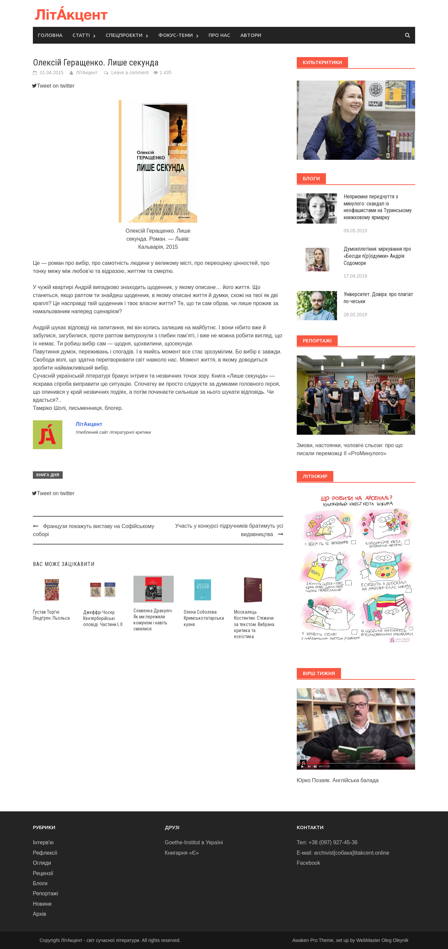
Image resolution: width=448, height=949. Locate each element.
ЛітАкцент (87, 72)
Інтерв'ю (43, 842)
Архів (39, 914)
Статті (81, 35)
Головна (50, 35)
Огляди (42, 863)
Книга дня (47, 475)
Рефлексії (45, 853)
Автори (250, 35)
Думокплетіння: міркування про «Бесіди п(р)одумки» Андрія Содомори (377, 256)
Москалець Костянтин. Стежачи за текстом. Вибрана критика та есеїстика (254, 624)
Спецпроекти (124, 35)
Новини (42, 904)
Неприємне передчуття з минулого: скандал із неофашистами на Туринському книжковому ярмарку (378, 207)
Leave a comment (130, 72)
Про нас (219, 35)
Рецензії (43, 873)
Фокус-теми (175, 35)
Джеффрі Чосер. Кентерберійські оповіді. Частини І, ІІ (102, 618)
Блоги (40, 883)
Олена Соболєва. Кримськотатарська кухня (204, 618)
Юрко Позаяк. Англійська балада (338, 780)
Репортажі (45, 893)
